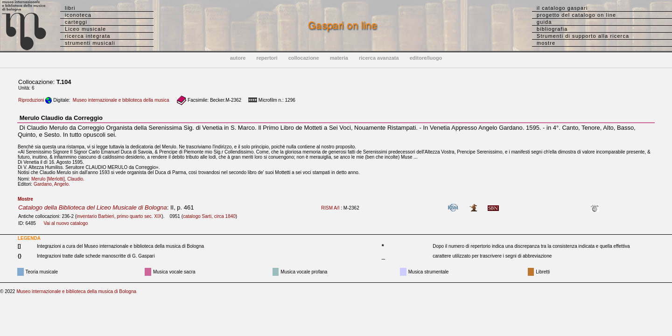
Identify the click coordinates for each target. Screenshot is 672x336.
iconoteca (78, 15)
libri (70, 8)
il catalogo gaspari (562, 8)
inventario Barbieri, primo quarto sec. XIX (119, 216)
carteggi (76, 22)
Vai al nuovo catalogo (65, 223)
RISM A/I (330, 207)
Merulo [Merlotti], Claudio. (59, 179)
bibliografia (552, 29)
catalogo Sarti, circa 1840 (209, 216)
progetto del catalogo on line (576, 15)
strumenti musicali (90, 43)
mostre (546, 43)
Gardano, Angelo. (54, 184)
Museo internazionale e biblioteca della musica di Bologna (76, 291)
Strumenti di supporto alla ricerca (583, 36)
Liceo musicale (85, 29)
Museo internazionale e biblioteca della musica (121, 100)
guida (544, 22)
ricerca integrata (88, 36)
